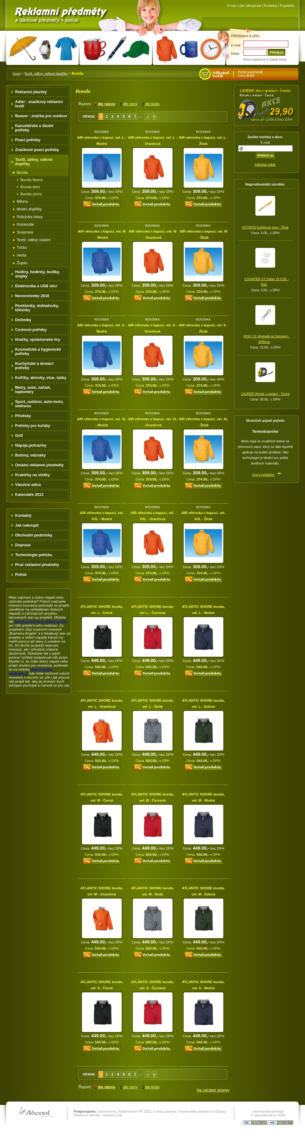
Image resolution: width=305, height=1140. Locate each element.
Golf (19, 435)
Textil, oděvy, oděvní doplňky (45, 73)
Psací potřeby (27, 140)
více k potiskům (263, 474)
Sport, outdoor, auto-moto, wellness (39, 404)
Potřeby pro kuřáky (32, 426)
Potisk (21, 574)
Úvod (16, 73)
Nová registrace (254, 59)
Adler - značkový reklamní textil (39, 104)
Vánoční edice (28, 485)
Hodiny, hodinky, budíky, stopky (37, 274)
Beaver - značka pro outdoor (41, 116)
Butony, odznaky (30, 455)
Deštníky (23, 320)
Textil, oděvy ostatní (34, 240)
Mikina (22, 201)
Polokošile (25, 224)
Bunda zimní (31, 194)
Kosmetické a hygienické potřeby (38, 351)
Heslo (235, 53)
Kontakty (270, 5)
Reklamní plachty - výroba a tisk (98, 1115)
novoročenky (107, 1111)
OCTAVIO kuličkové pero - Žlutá (265, 227)
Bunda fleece (31, 180)
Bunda (22, 172)
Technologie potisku (33, 555)
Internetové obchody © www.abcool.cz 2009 (268, 1113)
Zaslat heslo (278, 59)
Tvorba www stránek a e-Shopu (202, 1111)
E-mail (235, 45)
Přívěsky (23, 416)
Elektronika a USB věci (36, 286)
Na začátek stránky (213, 1090)
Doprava (22, 545)
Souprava (25, 232)
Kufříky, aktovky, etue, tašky (41, 378)
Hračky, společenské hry (37, 339)
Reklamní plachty (31, 92)
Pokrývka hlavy (30, 217)
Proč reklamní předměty (37, 565)
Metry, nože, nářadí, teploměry (33, 389)
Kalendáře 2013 (29, 494)
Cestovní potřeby (31, 330)
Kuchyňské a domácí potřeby (34, 365)
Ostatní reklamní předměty (39, 465)
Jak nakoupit (27, 525)
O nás (231, 5)
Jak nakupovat (250, 5)
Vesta (21, 255)
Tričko (22, 247)
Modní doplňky (29, 209)
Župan (22, 263)
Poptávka (287, 5)
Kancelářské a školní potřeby (34, 128)
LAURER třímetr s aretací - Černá (265, 394)
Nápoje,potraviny (31, 445)
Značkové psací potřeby (37, 150)
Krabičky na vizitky (32, 475)
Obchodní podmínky (33, 535)
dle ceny (130, 104)
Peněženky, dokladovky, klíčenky (37, 308)
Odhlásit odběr (265, 164)
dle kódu (152, 104)
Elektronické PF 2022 (135, 1111)
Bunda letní (30, 187)
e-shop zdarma (164, 1111)
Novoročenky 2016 (32, 296)
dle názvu (106, 104)
